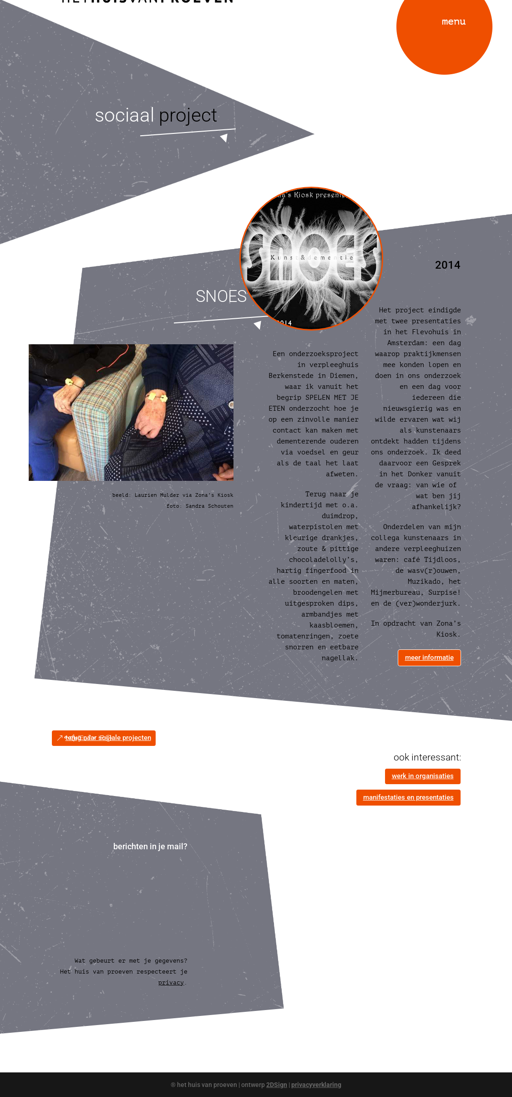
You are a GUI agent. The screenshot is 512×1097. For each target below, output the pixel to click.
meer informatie (429, 657)
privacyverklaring (316, 1084)
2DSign (276, 1084)
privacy (171, 982)
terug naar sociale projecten (108, 738)
